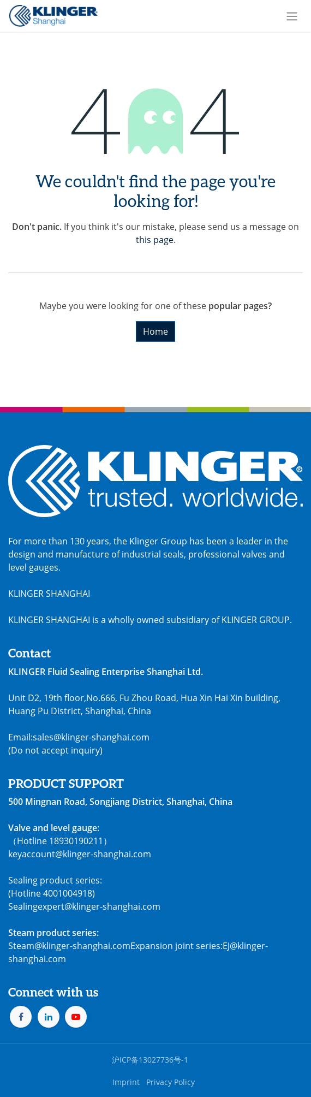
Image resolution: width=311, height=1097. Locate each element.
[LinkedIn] (48, 1017)
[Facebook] (21, 1017)
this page (155, 240)
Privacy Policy (170, 1082)
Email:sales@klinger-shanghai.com (78, 737)
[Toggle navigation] (292, 15)
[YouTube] (76, 1017)
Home (155, 331)
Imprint (126, 1082)
